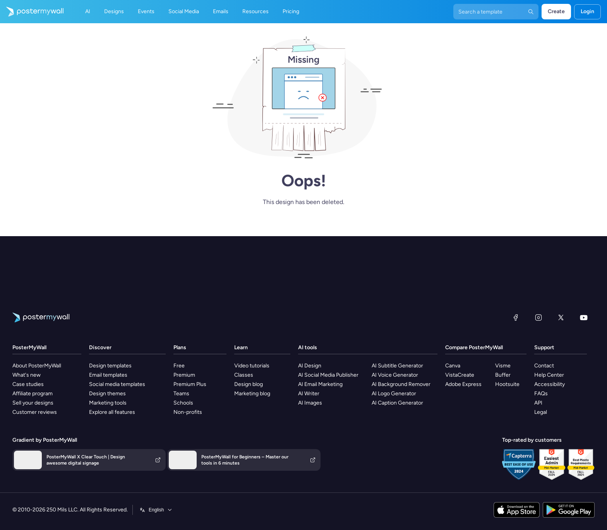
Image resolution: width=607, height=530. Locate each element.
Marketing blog (252, 393)
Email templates (108, 375)
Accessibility (549, 384)
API (538, 403)
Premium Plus (189, 384)
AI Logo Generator (394, 393)
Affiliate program (32, 393)
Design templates (110, 365)
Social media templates (117, 384)
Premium (184, 375)
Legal (540, 412)
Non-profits (187, 412)
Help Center (549, 375)
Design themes (107, 393)
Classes (243, 375)
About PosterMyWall (36, 365)
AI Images (310, 403)
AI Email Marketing (320, 384)
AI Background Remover (401, 384)
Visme (503, 365)
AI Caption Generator (397, 403)
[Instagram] (538, 317)
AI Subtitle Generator (397, 365)
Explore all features (112, 412)
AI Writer (308, 393)
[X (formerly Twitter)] (561, 317)
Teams (181, 393)
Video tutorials (251, 365)
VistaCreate (459, 375)
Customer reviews (34, 412)
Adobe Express (463, 384)
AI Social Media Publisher (328, 375)
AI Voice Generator (395, 375)
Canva (452, 365)
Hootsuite (507, 384)
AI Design (309, 365)
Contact (544, 365)
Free (179, 365)
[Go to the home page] (31, 11)
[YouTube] (584, 317)
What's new (26, 375)
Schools (183, 403)
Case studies (28, 384)
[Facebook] (515, 317)
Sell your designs (32, 403)
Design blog (248, 384)
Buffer (503, 375)
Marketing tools (108, 403)
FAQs (541, 393)
